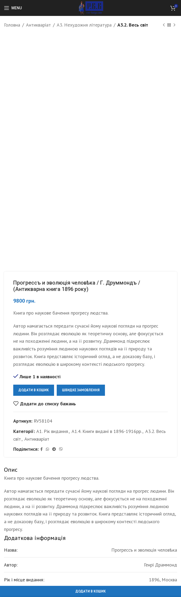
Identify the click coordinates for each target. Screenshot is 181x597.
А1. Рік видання (52, 431)
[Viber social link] (61, 449)
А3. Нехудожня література (84, 25)
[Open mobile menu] (12, 8)
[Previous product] (163, 25)
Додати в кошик (34, 390)
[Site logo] (90, 8)
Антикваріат (38, 25)
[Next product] (174, 25)
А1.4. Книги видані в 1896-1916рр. (107, 431)
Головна (12, 25)
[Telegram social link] (54, 449)
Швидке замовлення (81, 390)
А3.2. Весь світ (132, 25)
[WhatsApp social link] (47, 449)
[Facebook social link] (41, 449)
